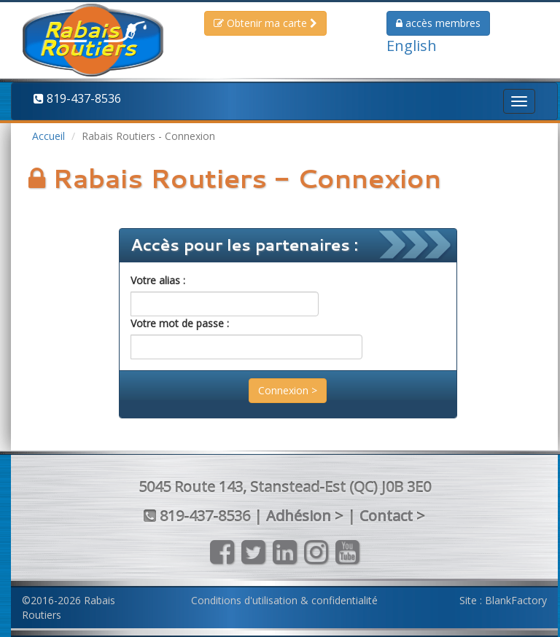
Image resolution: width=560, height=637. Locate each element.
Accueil (48, 136)
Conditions (284, 600)
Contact (386, 515)
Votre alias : (158, 280)
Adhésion (298, 515)
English (411, 45)
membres (438, 23)
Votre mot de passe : (180, 323)
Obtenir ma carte (265, 23)
